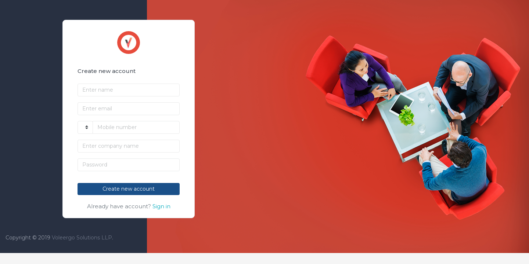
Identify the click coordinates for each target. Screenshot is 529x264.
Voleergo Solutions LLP (82, 237)
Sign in (161, 206)
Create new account (128, 189)
